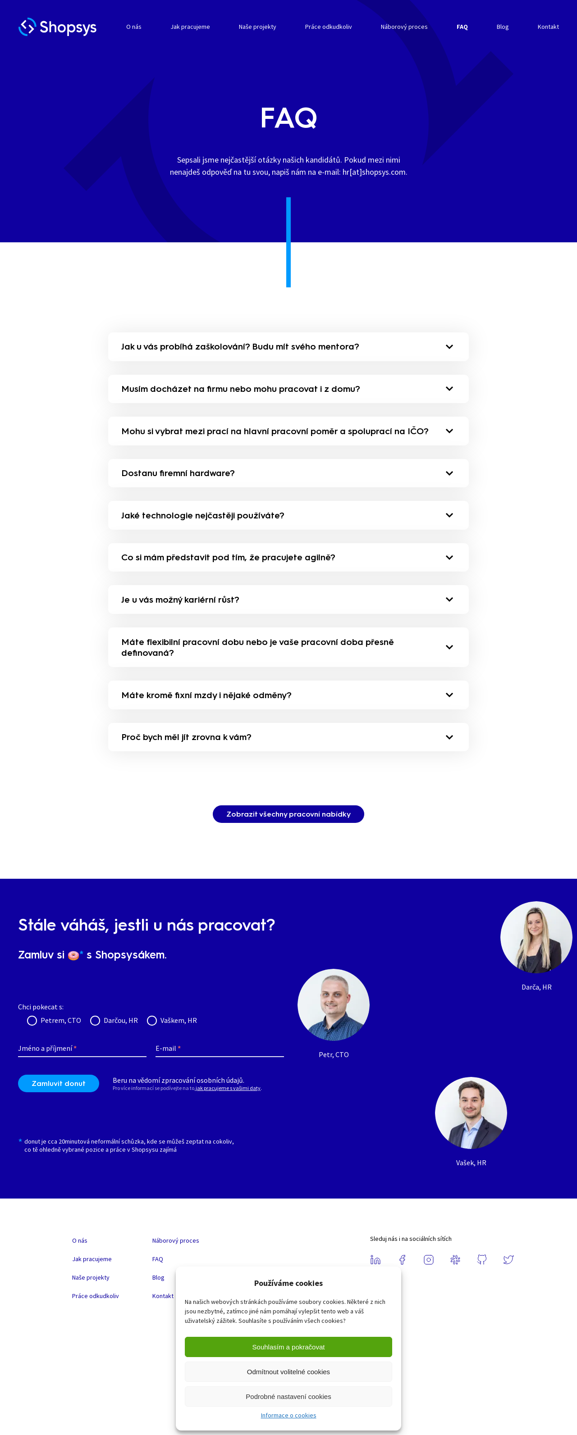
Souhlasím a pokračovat (288, 1347)
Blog (503, 27)
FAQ (462, 27)
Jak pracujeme (190, 27)
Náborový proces (404, 27)
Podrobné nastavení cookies (288, 1396)
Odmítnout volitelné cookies (288, 1372)
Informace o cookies (288, 1415)
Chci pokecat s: (41, 1024)
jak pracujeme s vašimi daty (228, 1106)
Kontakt (548, 27)
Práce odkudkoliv (328, 27)
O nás (134, 27)
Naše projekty (257, 27)
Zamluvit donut (59, 1102)
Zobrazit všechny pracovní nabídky (288, 832)
